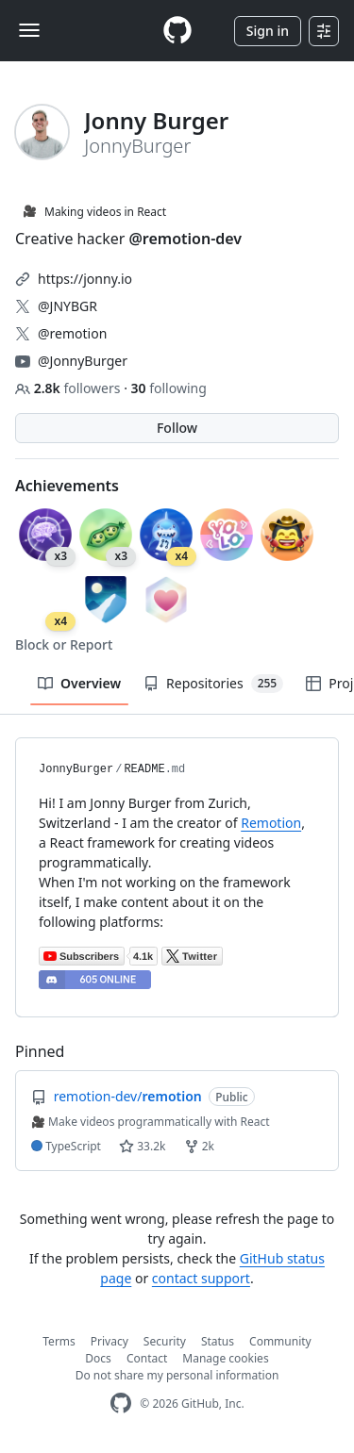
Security (164, 1341)
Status (217, 1341)
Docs (98, 1358)
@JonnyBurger (82, 361)
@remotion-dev (186, 238)
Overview (79, 683)
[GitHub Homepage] (121, 1403)
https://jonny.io (85, 279)
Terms (59, 1341)
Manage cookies (225, 1358)
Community (280, 1341)
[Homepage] (177, 30)
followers (69, 388)
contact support (201, 1278)
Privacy (109, 1341)
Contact (146, 1358)
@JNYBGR (67, 306)
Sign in (267, 31)
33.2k (142, 1146)
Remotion (271, 823)
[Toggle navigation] (29, 30)
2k (199, 1146)
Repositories (213, 683)
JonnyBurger (76, 769)
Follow (177, 428)
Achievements (67, 485)
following (169, 388)
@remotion (72, 333)
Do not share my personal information (177, 1375)
